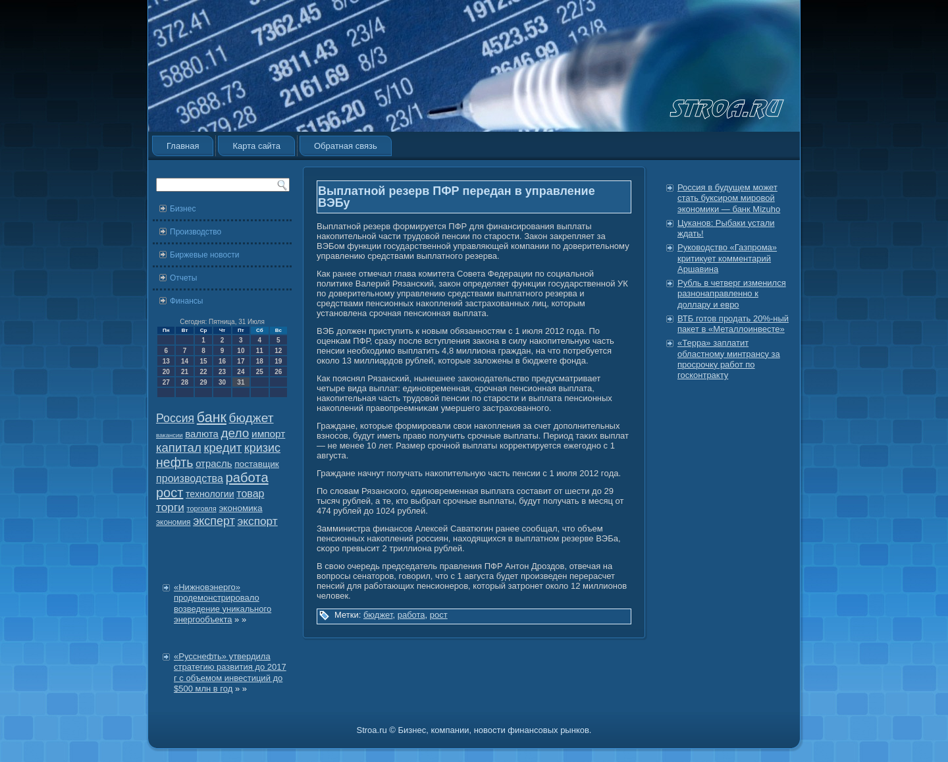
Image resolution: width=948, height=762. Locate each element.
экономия (173, 522)
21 (184, 371)
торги (170, 507)
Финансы (186, 301)
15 (203, 361)
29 (203, 382)
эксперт (214, 521)
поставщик (256, 464)
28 (184, 382)
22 (203, 371)
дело (235, 433)
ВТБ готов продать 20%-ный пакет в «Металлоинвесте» (733, 323)
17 (240, 361)
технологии (210, 494)
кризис (262, 447)
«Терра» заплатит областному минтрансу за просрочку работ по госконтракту (728, 359)
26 (278, 371)
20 (166, 371)
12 (278, 350)
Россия (175, 418)
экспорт (258, 521)
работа (247, 477)
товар (250, 493)
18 (259, 361)
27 (166, 382)
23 (222, 371)
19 (278, 361)
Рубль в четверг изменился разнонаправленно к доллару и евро (731, 294)
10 (240, 350)
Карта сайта (256, 146)
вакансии (169, 435)
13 (166, 361)
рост (169, 492)
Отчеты (183, 278)
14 (184, 361)
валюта (202, 433)
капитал (178, 447)
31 (240, 382)
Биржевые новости (204, 254)
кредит (222, 447)
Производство (195, 231)
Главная (183, 146)
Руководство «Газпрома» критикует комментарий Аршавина (727, 258)
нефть (175, 462)
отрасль (214, 463)
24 (240, 371)
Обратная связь (345, 146)
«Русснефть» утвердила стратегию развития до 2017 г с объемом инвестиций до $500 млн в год (230, 672)
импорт (268, 433)
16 (222, 361)
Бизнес (183, 208)
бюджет (251, 418)
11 (259, 350)
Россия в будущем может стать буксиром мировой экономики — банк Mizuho (728, 198)
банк (211, 417)
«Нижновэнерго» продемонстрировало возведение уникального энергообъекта (222, 603)
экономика (240, 508)
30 (222, 382)
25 (259, 371)
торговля (201, 508)
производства (189, 478)
